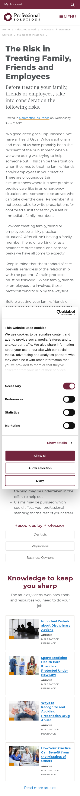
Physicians (40, 546)
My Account (13, 4)
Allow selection (40, 468)
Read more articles (40, 788)
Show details (57, 443)
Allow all (40, 455)
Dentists (40, 534)
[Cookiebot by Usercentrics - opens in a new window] (57, 313)
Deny (40, 480)
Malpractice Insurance (34, 117)
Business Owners (40, 558)
